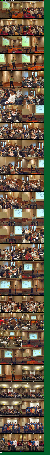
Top (43, 452)
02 (41, 0)
